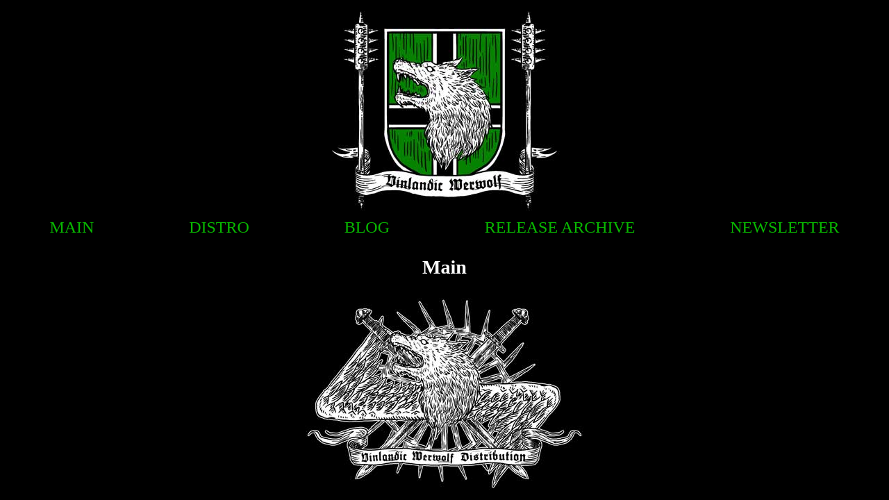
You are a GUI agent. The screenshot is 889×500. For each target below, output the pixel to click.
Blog (367, 227)
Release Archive (560, 227)
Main (71, 227)
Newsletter (784, 227)
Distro (219, 227)
